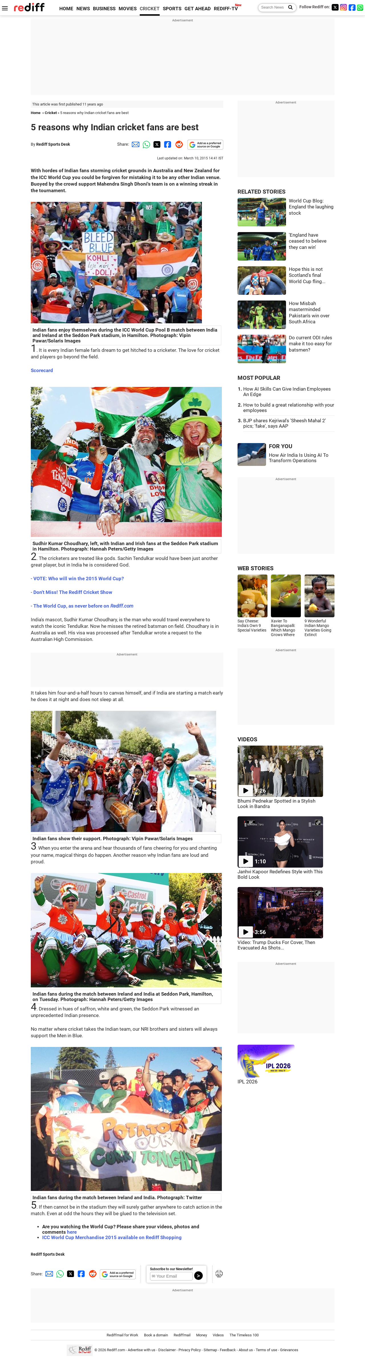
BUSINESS (104, 8)
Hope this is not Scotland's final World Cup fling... (307, 275)
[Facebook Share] (167, 144)
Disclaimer (167, 1350)
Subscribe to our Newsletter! (171, 1269)
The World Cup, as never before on (83, 606)
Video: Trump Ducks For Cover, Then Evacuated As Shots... (276, 945)
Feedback (228, 1350)
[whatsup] (360, 7)
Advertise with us (141, 1350)
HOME (66, 8)
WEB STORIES (255, 568)
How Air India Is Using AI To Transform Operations (298, 457)
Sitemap (210, 1350)
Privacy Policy (190, 1350)
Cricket (51, 113)
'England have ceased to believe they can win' (308, 241)
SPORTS (172, 8)
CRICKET (150, 8)
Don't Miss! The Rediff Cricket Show (72, 592)
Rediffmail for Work (122, 1335)
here (72, 1232)
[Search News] (289, 7)
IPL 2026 (247, 1082)
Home (35, 113)
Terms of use (266, 1350)
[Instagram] (343, 7)
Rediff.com (116, 1350)
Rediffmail (182, 1335)
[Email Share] (134, 144)
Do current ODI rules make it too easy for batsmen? (310, 344)
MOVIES (128, 8)
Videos (218, 1335)
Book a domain (156, 1335)
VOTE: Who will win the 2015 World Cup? (78, 578)
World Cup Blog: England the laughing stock (311, 207)
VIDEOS (247, 739)
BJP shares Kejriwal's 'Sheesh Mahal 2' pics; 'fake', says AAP (284, 423)
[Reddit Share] (178, 144)
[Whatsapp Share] (145, 144)
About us (246, 1350)
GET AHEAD (197, 8)
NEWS (83, 8)
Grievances (289, 1350)
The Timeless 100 (244, 1335)
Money (201, 1335)
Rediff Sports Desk (53, 144)
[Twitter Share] (156, 144)
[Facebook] (352, 7)
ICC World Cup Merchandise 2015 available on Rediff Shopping (112, 1237)
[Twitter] (335, 7)
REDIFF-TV (226, 8)
